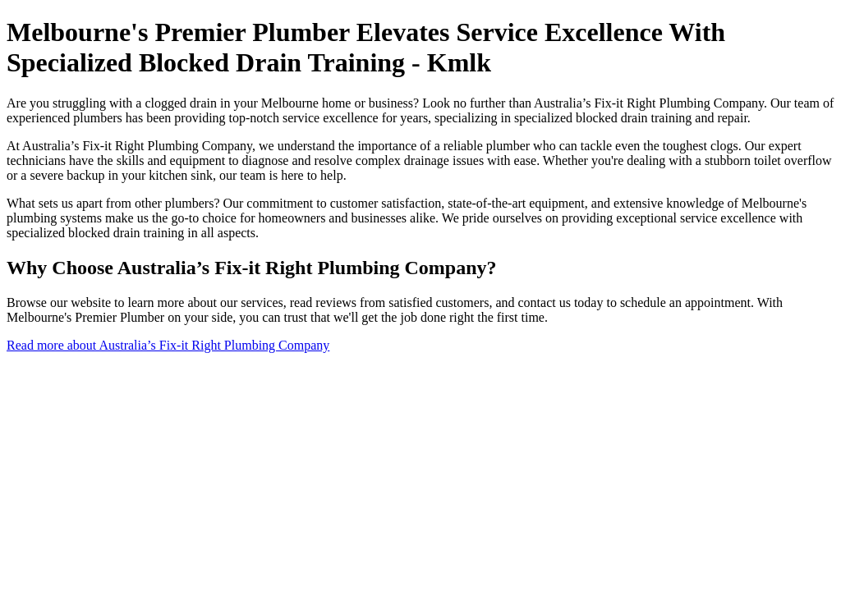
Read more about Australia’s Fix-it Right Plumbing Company (168, 345)
